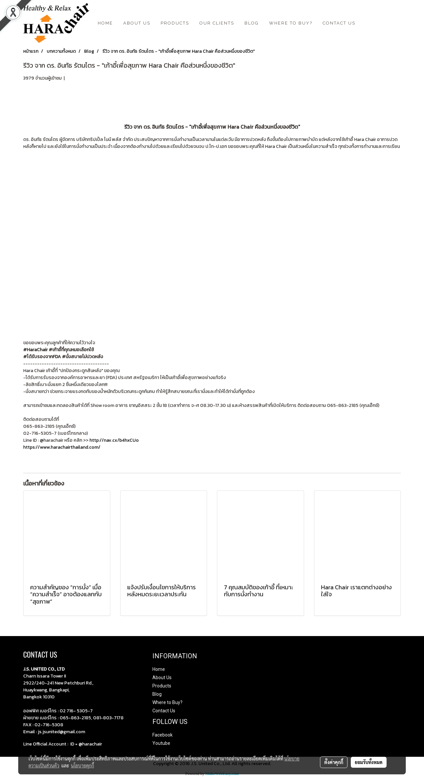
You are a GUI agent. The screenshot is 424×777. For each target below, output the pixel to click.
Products (175, 23)
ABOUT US (136, 23)
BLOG (251, 23)
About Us (162, 677)
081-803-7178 (108, 717)
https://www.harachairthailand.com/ (61, 447)
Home (158, 669)
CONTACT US (339, 23)
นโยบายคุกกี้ (82, 765)
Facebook (162, 735)
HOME (105, 23)
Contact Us (163, 710)
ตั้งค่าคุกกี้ (333, 762)
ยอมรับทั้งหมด (369, 762)
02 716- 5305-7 (76, 710)
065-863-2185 (75, 717)
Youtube (161, 743)
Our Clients (216, 23)
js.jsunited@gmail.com (61, 731)
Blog (157, 694)
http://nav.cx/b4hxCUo (113, 440)
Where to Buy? (290, 23)
